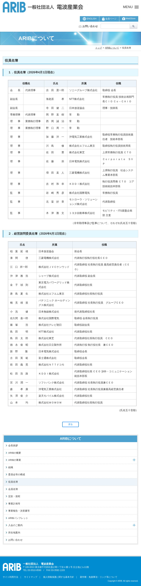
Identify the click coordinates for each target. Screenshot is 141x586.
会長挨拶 (13, 445)
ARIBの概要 (14, 452)
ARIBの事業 (14, 460)
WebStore (128, 18)
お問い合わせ (88, 26)
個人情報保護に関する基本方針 (57, 577)
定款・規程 (14, 496)
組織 (10, 467)
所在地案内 (14, 532)
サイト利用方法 (10, 577)
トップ (98, 48)
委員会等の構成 (16, 474)
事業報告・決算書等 (19, 510)
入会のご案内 (15, 525)
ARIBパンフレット (18, 518)
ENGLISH (89, 19)
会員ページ (109, 19)
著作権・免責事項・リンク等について (97, 577)
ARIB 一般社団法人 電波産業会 (45, 6)
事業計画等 (14, 503)
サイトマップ (29, 577)
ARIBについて (112, 48)
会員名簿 (13, 489)
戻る (70, 424)
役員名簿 (13, 481)
